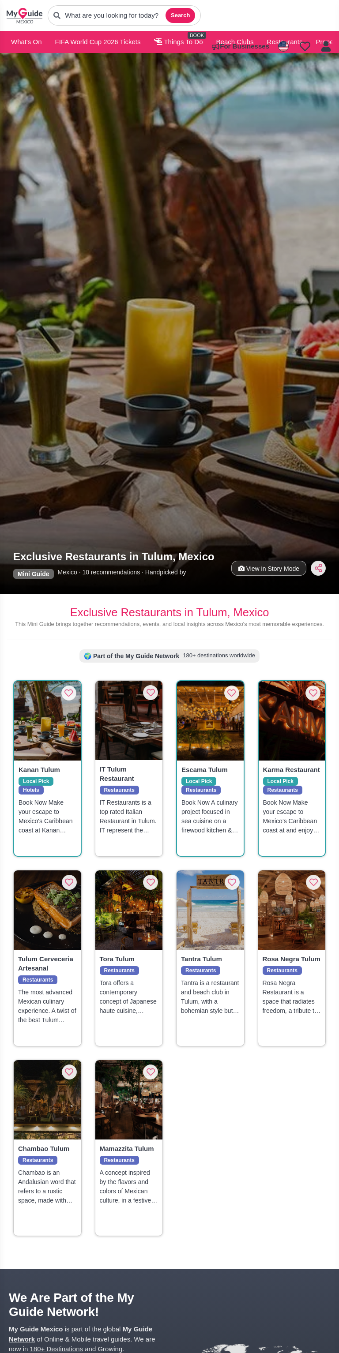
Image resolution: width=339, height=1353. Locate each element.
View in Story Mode (268, 568)
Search (180, 15)
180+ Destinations (56, 1349)
